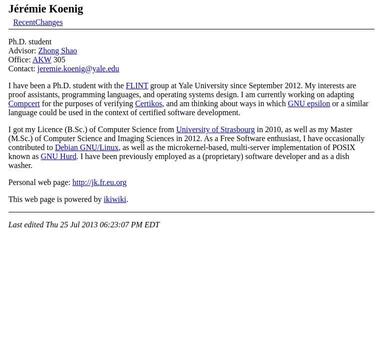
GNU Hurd (59, 156)
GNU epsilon (309, 103)
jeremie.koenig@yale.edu (78, 68)
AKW (41, 59)
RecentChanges (38, 22)
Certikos (148, 103)
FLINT (137, 85)
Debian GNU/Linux (87, 147)
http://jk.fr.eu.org (99, 182)
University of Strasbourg (215, 129)
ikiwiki (115, 199)
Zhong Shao (57, 50)
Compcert (24, 103)
